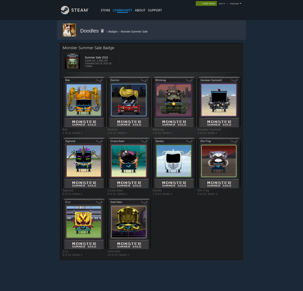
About (140, 10)
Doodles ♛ (93, 31)
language (234, 3)
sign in (222, 3)
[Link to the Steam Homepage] (78, 13)
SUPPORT (155, 10)
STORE (105, 10)
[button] (84, 102)
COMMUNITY (122, 10)
